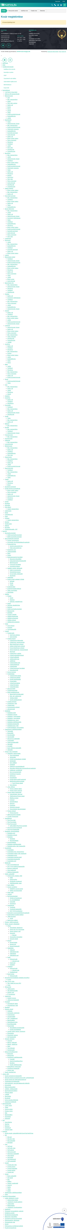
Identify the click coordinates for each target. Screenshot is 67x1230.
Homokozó (13, 903)
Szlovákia (7, 505)
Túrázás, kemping (9, 1039)
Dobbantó (7, 1209)
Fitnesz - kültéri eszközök (11, 922)
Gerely (11, 598)
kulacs (9, 107)
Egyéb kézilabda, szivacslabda (15, 727)
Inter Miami (8, 507)
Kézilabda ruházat (12, 714)
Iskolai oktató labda (12, 1200)
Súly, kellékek (13, 762)
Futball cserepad (11, 701)
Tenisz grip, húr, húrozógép (17, 929)
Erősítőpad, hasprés (15, 774)
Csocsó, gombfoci (12, 887)
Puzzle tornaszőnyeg (10, 1228)
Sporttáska (10, 592)
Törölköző (10, 144)
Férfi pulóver (10, 1150)
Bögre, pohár (10, 279)
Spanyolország (9, 468)
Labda (9, 118)
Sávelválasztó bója (12, 1022)
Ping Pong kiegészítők (13, 829)
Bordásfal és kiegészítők (11, 1215)
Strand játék (10, 1026)
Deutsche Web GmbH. (52, 51)
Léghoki (9, 894)
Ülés (6, 1113)
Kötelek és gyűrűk (9, 1213)
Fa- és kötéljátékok (15, 900)
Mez (8, 1179)
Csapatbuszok (11, 151)
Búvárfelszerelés (11, 1024)
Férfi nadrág (10, 1155)
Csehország (8, 511)
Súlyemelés (13, 757)
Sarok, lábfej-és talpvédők (14, 748)
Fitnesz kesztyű (14, 813)
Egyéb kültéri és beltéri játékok (15, 914)
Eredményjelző (11, 586)
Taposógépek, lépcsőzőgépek (18, 809)
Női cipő (9, 1137)
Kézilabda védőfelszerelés (14, 722)
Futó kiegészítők (11, 629)
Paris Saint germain (10, 196)
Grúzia (6, 501)
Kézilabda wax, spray (13, 720)
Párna (9, 108)
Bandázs (12, 1063)
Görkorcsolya (13, 879)
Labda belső (10, 1203)
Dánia (6, 512)
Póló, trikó (10, 147)
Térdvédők (10, 731)
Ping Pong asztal (11, 824)
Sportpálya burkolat (10, 533)
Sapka (9, 1187)
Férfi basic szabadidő (13, 1153)
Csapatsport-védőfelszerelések (13, 729)
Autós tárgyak (11, 134)
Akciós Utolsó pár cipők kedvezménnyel (15, 1079)
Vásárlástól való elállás (34, 38)
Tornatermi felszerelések (9, 1196)
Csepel (6, 479)
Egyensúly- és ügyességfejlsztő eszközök (18, 913)
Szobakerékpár (14, 801)
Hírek (63, 1)
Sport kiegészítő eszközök (12, 538)
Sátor (8, 1046)
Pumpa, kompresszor (13, 540)
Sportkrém (12, 575)
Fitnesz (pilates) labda (16, 788)
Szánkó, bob (10, 992)
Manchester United (10, 257)
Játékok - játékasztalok (11, 1089)
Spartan (7, 1124)
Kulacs (9, 555)
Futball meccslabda (15, 677)
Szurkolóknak (6, 90)
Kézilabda (7, 711)
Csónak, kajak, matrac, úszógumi (16, 1031)
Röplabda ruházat (12, 835)
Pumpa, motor (9, 1111)
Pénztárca (10, 142)
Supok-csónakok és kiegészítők (13, 1076)
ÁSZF (30, 37)
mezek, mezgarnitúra (13, 509)
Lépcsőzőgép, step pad (16, 794)
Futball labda (10, 674)
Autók (11, 918)
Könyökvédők (11, 735)
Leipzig (7, 255)
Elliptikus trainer (14, 798)
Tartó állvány (13, 785)
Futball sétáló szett (15, 662)
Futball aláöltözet (14, 664)
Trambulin (12, 907)
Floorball (7, 1001)
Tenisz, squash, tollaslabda (12, 924)
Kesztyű (9, 1185)
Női (6, 1135)
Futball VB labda (14, 685)
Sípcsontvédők (11, 688)
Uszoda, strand (9, 1009)
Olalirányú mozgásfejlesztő (17, 766)
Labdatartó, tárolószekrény (14, 1207)
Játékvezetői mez (14, 659)
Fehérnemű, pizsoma (13, 129)
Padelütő (12, 964)
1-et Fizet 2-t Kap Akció (11, 92)
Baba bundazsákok (10, 1087)
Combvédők (10, 740)
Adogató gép (15, 961)
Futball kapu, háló (12, 703)
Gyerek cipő (10, 1172)
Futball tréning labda (15, 675)
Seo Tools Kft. (62, 51)
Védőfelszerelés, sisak (16, 883)
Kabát (9, 101)
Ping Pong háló (11, 820)
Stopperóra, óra (11, 549)
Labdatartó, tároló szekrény (14, 1202)
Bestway (7, 1126)
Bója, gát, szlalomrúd (15, 696)
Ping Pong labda (11, 822)
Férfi (6, 1144)
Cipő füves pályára (15, 635)
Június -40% (5, 1074)
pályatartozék (11, 709)
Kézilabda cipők (11, 712)
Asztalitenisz (8, 818)
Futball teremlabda (15, 683)
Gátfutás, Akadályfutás (16, 601)
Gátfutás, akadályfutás (13, 605)
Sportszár (12, 651)
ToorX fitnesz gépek (17, 783)
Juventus (7, 344)
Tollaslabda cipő (14, 955)
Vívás (8, 985)
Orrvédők (9, 746)
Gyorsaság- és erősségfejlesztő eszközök (18, 542)
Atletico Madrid (9, 188)
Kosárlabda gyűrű (12, 855)
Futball (7, 631)
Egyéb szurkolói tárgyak (13, 114)
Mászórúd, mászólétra (11, 1216)
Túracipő (9, 1040)
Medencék (7, 863)
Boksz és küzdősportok (11, 1051)
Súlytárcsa (13, 775)
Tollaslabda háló (14, 951)
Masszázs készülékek (15, 559)
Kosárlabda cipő (11, 861)
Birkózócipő (10, 1055)
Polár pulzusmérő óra (15, 548)
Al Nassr (7, 518)
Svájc (6, 516)
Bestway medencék (12, 868)
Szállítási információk (34, 33)
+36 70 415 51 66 (5, 37)
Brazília (7, 427)
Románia (7, 503)
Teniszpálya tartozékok (16, 937)
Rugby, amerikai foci (10, 1072)
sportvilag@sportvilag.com (7, 41)
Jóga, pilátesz (11, 787)
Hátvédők (10, 744)
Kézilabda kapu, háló (12, 725)
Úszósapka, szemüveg (13, 1013)
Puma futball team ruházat (17, 648)
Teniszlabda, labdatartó (16, 927)
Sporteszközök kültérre (11, 1090)
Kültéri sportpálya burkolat (14, 535)
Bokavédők (10, 733)
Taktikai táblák (14, 698)
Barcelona (7, 153)
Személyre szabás (33, 35)
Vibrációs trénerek (15, 807)
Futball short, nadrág (15, 653)
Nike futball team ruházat (16, 644)
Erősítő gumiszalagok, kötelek (18, 759)
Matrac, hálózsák (12, 1042)
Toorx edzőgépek (14, 755)
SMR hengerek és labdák (14, 814)
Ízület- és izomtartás (15, 570)
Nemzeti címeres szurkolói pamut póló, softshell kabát (19, 1077)
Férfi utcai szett (11, 1152)
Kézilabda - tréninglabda (13, 716)
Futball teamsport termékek (17, 668)
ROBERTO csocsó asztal (16, 888)
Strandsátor (10, 1033)
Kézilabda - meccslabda (13, 718)
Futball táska (10, 705)
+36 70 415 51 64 (5, 36)
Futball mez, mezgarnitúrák (17, 642)
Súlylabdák (13, 761)
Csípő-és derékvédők (12, 742)
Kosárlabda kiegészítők (13, 859)
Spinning (12, 803)
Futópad (12, 800)
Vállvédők (10, 750)
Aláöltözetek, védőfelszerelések (13, 1192)
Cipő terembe (13, 636)
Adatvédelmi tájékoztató (35, 40)
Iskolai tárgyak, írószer (13, 123)
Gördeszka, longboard (16, 881)
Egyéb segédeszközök (16, 699)
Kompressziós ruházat (13, 707)
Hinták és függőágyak (16, 898)
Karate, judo (10, 1070)
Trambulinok (10, 905)
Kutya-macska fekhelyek (11, 1100)
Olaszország (8, 457)
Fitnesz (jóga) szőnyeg (16, 790)
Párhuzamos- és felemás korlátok (14, 1226)
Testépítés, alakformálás (14, 753)
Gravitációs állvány (15, 566)
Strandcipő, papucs (12, 1035)
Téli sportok (8, 987)
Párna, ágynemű (11, 140)
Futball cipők (10, 633)
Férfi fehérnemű (11, 1159)
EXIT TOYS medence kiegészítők (16, 866)
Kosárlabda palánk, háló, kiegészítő (16, 853)
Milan (6, 364)
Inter (6, 385)
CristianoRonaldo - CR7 (11, 529)
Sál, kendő (10, 1177)
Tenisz (9, 926)
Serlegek (12, 581)
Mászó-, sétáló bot (12, 1044)
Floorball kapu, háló (12, 1005)
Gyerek (7, 1163)
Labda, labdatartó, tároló (11, 1198)
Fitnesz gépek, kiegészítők (14, 792)
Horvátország (8, 438)
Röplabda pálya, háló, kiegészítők (16, 846)
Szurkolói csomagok (10, 486)
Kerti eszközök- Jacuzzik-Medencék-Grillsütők (17, 1083)
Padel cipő (12, 963)
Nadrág (9, 175)
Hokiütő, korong (11, 998)
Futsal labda (13, 681)
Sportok (4, 531)
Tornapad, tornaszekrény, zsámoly (14, 1211)
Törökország (8, 523)
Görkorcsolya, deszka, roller (14, 875)
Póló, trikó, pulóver (12, 103)
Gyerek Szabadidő (12, 1168)
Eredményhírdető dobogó (14, 588)
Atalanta (7, 396)
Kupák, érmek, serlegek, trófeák (15, 579)
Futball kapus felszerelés (16, 640)
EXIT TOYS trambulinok (16, 911)
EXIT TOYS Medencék (13, 864)
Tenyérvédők (10, 737)
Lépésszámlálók (11, 551)
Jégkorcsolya (11, 989)
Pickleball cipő (13, 972)
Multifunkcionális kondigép (17, 781)
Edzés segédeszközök (13, 692)
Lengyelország (9, 444)
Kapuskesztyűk (14, 670)
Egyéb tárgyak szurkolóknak (12, 488)
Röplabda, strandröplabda (12, 831)
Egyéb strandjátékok (15, 1029)
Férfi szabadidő (11, 1161)
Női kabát (10, 1142)
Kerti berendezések (12, 896)
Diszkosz (12, 599)
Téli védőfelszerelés (12, 990)
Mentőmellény (11, 1020)
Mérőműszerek (14, 562)
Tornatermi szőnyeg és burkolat (13, 1218)
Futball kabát (13, 666)
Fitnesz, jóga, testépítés (11, 751)
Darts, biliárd (10, 885)
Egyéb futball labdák (15, 679)
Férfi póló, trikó (11, 1148)
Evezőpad (12, 805)
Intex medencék (11, 870)
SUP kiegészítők (11, 1037)
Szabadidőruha (11, 116)
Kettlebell (12, 764)
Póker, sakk (10, 892)
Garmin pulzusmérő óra (16, 546)
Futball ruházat (11, 638)
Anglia (6, 416)
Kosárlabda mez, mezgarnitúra (15, 851)
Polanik (9, 596)
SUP (3, 1120)
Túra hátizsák (11, 1048)
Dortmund (7, 240)
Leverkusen (8, 238)
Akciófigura (10, 403)
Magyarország (9, 96)
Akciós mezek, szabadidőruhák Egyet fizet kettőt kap (19, 1133)
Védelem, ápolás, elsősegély (14, 568)
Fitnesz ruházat (11, 811)
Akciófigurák (10, 149)
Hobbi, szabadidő (9, 874)
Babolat (14, 935)
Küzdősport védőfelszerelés (14, 1057)
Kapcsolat (57, 1)
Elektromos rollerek (12, 920)
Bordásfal (7, 1098)
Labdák (9, 342)
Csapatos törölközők (10, 1102)
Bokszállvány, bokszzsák (14, 1066)
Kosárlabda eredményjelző (14, 857)
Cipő (8, 97)
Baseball (7, 1007)
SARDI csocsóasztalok (16, 890)
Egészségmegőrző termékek (15, 557)
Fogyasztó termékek (15, 564)
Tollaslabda (10, 948)
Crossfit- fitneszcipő (12, 816)
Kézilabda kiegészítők (13, 724)
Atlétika (7, 594)
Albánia (7, 525)
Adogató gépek (14, 938)
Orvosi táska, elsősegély (16, 574)
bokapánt (7, 1118)
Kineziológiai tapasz (15, 572)
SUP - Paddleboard (12, 1018)
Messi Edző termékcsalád (16, 694)
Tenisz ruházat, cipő (15, 931)
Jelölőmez (12, 661)
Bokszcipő (10, 1053)
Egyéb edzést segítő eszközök (18, 779)
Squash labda (13, 942)
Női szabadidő (11, 1140)
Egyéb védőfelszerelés (16, 1064)
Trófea (11, 585)
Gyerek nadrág (11, 1170)
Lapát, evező (8, 1105)
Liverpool (7, 325)
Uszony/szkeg (9, 1109)
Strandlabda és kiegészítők (17, 1027)
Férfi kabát (10, 1157)
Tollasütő (12, 950)
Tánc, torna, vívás (9, 981)
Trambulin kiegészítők (15, 909)
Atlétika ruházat (11, 620)
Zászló (9, 110)
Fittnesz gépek (9, 1092)
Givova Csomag (11, 672)
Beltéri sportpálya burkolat (14, 536)
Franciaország (9, 435)
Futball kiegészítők (12, 690)
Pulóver (9, 353)
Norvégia (7, 527)
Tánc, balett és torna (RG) (14, 983)
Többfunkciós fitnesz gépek (17, 796)
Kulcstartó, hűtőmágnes (13, 218)
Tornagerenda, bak (10, 1222)
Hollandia (7, 440)
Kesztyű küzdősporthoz (16, 1061)
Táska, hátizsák (11, 336)
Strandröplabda (14, 840)
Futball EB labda (14, 687)
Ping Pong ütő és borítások (14, 827)
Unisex (6, 1174)
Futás (6, 624)
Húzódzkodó (13, 777)
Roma (6, 379)
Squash (9, 940)
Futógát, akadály (11, 614)
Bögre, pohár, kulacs (12, 138)
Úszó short (10, 177)
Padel (8, 957)
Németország (8, 446)
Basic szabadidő (11, 1176)
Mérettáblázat (32, 42)
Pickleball (9, 966)
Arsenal (7, 310)
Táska (9, 112)
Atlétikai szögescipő (12, 618)
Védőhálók (10, 577)
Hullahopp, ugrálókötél (16, 770)
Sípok (8, 553)
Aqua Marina (8, 1122)
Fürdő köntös (11, 1014)
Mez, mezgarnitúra (12, 99)
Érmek (11, 583)
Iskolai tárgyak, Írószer (13, 433)
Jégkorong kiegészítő (13, 1000)
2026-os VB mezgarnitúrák (12, 94)
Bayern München (9, 209)
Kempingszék (11, 1050)
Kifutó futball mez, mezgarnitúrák (19, 649)
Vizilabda (9, 1011)
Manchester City (9, 283)
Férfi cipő (9, 1146)
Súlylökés (9, 612)
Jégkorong (8, 996)
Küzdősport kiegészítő (13, 1068)
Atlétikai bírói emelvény (13, 622)
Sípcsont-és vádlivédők (13, 738)
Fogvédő (12, 1059)
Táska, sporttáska (12, 590)
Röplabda (10, 837)
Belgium (7, 423)
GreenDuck (8, 1127)
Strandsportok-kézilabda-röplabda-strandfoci (17, 977)
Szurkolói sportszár (12, 133)
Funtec (9, 979)
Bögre (9, 485)
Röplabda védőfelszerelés (14, 844)
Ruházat (4, 1131)
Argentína (7, 398)
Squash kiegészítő (15, 946)
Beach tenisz (10, 974)
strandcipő (8, 1116)
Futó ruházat (10, 625)
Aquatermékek (11, 1016)
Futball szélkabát (14, 657)
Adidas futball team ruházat (17, 646)
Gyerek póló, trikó (12, 1165)
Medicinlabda (11, 1205)
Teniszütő (12, 933)
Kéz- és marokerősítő (15, 772)
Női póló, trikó (11, 1139)
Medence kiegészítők (12, 872)
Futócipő (9, 627)
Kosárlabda (8, 848)
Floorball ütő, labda (12, 1003)
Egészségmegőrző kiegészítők (18, 561)
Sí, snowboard (11, 994)
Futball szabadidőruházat (17, 655)
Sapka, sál (10, 105)
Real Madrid (8, 120)
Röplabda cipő (11, 833)
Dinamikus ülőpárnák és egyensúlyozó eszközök (23, 768)
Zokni (6, 1194)
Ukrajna (7, 522)
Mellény (9, 1181)
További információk (7, 66)
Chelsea (7, 294)
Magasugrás (10, 611)
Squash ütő (13, 944)
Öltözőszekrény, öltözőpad (12, 1220)
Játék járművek (11, 916)
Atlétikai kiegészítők (12, 616)
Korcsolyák (8, 1085)
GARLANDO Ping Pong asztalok (18, 825)
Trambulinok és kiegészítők (12, 1081)
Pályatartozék (13, 959)
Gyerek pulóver (11, 1166)
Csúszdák (12, 901)
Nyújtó (6, 1224)
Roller (11, 877)
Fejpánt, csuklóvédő (12, 1183)
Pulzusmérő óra (11, 544)
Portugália (8, 405)
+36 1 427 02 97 (5, 39)
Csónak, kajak (8, 1129)
